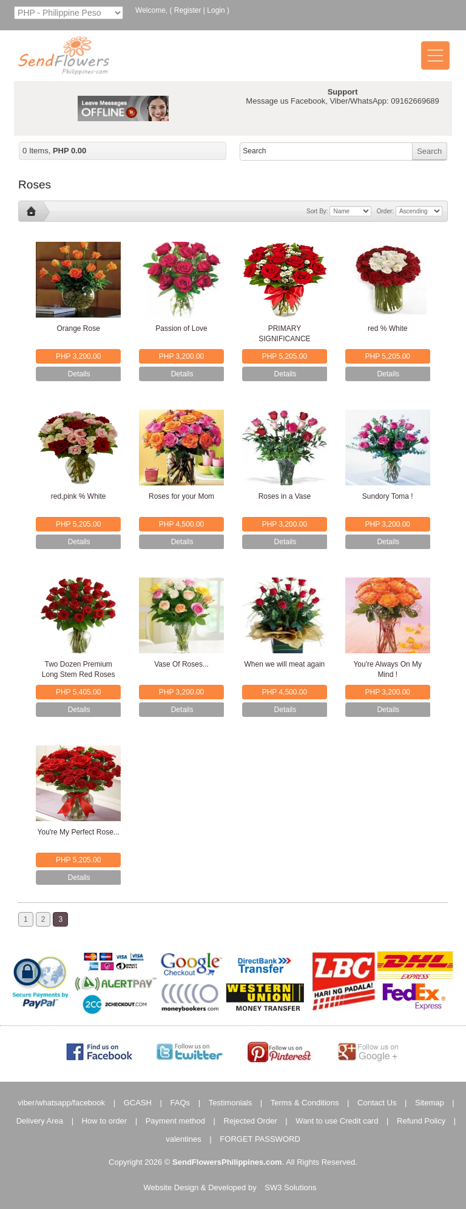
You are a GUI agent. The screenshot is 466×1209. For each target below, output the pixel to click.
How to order (104, 1120)
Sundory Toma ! (387, 496)
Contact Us (376, 1102)
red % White (387, 328)
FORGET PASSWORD (260, 1139)
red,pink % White (78, 496)
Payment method (175, 1120)
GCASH (138, 1102)
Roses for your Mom (181, 496)
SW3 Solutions (290, 1187)
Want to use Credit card (336, 1120)
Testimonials (230, 1102)
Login (216, 10)
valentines (183, 1139)
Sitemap (429, 1102)
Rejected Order (250, 1120)
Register (187, 10)
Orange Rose (78, 328)
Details (79, 374)
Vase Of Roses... (181, 664)
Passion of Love (181, 328)
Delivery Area (39, 1120)
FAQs (181, 1102)
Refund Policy (421, 1120)
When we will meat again (285, 664)
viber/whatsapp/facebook (61, 1102)
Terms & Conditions (305, 1102)
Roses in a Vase (284, 496)
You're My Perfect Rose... (79, 832)
